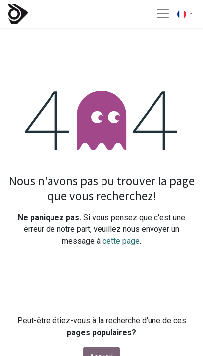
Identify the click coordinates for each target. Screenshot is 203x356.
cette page (121, 241)
